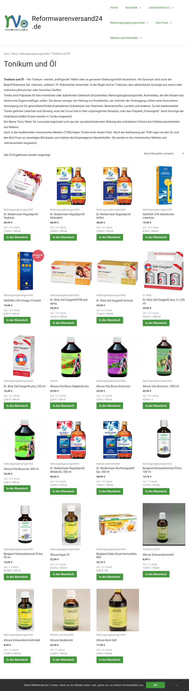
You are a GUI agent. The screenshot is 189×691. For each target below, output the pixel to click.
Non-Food (162, 22)
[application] (137, 7)
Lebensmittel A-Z (157, 7)
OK (155, 685)
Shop (15, 53)
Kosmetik (131, 7)
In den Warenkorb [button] (19, 238)
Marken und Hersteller (126, 38)
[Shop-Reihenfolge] (162, 154)
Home (114, 7)
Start (6, 53)
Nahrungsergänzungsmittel (129, 22)
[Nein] (176, 685)
